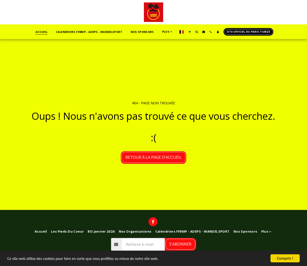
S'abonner (180, 244)
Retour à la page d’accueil (153, 157)
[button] (189, 31)
